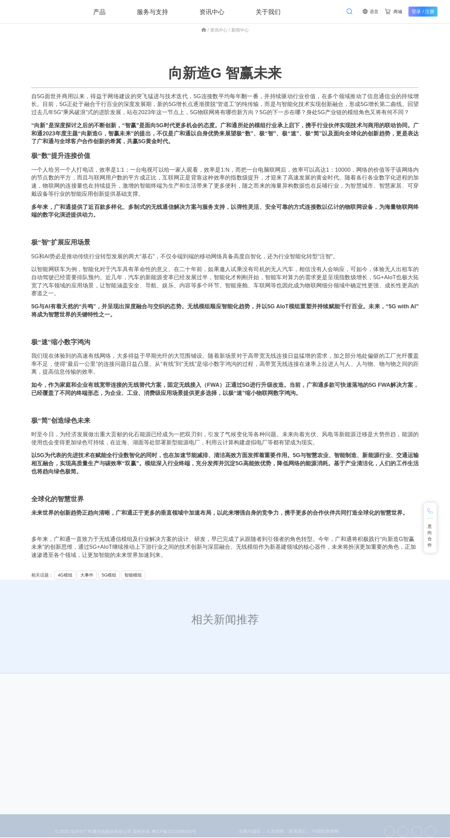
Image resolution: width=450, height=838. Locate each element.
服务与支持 (153, 11)
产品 (100, 11)
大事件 (86, 575)
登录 (416, 11)
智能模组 (133, 575)
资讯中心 (212, 11)
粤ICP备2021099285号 (174, 834)
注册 (429, 11)
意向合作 (430, 536)
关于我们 (268, 11)
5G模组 (109, 575)
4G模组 (65, 575)
